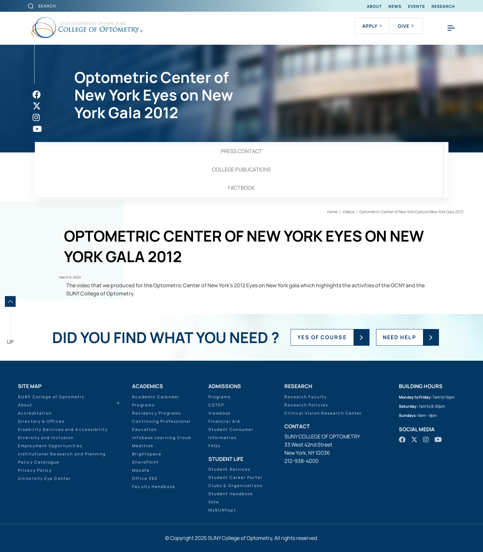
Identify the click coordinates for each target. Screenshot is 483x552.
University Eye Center (44, 478)
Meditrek (143, 446)
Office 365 (145, 478)
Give (406, 26)
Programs (143, 405)
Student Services (229, 469)
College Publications (241, 169)
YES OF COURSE (321, 337)
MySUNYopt (222, 510)
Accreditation (35, 413)
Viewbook (219, 413)
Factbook (241, 187)
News (394, 6)
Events (416, 6)
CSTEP (216, 405)
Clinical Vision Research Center (323, 413)
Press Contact (241, 151)
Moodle (141, 470)
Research (443, 6)
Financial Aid (224, 421)
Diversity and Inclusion (46, 437)
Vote (213, 502)
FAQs (214, 446)
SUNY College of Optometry (51, 397)
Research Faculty (305, 397)
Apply (372, 26)
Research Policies (306, 405)
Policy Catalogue (39, 462)
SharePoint (145, 462)
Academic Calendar (155, 397)
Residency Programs (156, 413)
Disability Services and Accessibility (63, 429)
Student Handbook (230, 494)
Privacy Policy (35, 470)
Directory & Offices (41, 421)
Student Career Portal (235, 477)
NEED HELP (399, 337)
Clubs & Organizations (235, 485)
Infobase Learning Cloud (161, 437)
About (374, 6)
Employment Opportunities (50, 446)
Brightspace (146, 454)
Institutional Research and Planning (62, 454)
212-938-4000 (301, 461)
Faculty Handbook (153, 486)
